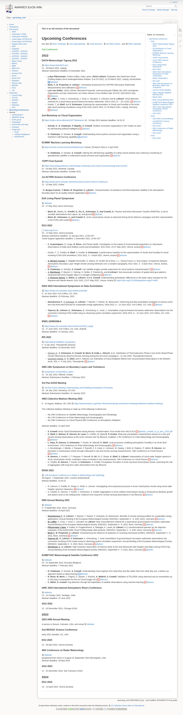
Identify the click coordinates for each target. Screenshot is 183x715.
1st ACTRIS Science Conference (160, 61)
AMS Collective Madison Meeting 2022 (161, 94)
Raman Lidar (17, 83)
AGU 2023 (156, 133)
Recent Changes (148, 10)
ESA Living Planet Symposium (159, 66)
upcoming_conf (19, 18)
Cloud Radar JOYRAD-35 (22, 39)
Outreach (15, 127)
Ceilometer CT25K (19, 34)
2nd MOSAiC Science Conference (160, 122)
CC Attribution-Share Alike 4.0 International (127, 706)
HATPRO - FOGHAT (20, 51)
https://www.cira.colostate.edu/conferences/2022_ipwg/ (69, 326)
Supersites (13, 93)
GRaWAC (15, 49)
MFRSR (15, 85)
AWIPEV (15, 100)
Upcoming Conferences (19, 110)
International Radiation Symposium (60, 342)
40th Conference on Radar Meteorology (162, 129)
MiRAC (14, 64)
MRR (14, 66)
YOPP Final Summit (160, 58)
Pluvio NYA (16, 78)
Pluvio (14, 76)
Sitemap (174, 10)
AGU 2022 (156, 113)
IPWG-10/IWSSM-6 (160, 78)
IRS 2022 (156, 81)
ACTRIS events (113, 44)
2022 (153, 41)
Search (176, 6)
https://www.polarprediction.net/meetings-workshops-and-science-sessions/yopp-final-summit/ (86, 166)
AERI (14, 32)
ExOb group (16, 120)
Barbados (15, 105)
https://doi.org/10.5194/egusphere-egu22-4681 (137, 280)
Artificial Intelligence (22, 134)
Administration (17, 115)
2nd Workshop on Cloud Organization (161, 49)
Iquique (15, 103)
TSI (13, 90)
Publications (14, 27)
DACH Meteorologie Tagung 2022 (163, 45)
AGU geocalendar (77, 44)
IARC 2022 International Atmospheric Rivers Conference (161, 109)
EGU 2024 (156, 138)
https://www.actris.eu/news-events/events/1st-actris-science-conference (76, 182)
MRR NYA (16, 68)
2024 (153, 136)
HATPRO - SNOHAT (20, 54)
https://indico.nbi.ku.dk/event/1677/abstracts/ (64, 120)
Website (48, 203)
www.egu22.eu (51, 230)
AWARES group (18, 117)
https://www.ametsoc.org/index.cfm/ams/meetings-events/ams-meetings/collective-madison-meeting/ (118, 403)
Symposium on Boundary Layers (59, 372)
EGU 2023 (156, 126)
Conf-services (96, 44)
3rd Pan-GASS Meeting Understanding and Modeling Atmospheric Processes (79, 388)
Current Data (17, 95)
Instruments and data (20, 125)
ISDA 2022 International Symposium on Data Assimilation (161, 74)
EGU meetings (59, 44)
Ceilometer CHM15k (20, 37)
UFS (13, 107)
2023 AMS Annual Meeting (162, 119)
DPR (14, 46)
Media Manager (163, 10)
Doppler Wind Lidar (19, 44)
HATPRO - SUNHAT (20, 56)
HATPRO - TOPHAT (19, 59)
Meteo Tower (17, 61)
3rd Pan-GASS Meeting (161, 90)
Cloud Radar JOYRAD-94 (22, 42)
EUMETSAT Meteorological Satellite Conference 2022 (163, 103)
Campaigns (16, 122)
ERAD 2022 (157, 97)
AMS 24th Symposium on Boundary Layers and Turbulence (162, 85)
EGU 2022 (156, 69)
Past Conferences (50, 49)
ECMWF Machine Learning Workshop (162, 54)
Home (11, 25)
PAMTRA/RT (19, 137)
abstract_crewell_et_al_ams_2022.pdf (155, 431)
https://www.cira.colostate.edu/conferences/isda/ (66, 291)
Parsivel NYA (17, 73)
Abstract (54, 82)
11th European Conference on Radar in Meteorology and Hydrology (74, 475)
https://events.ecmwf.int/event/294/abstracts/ (64, 147)
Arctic (16, 132)
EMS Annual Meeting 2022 (162, 100)
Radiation (15, 81)
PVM (14, 88)
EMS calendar (134, 44)
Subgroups (16, 130)
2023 (153, 116)
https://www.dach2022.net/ (56, 65)
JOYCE (15, 98)
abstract (137, 101)
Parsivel (15, 71)
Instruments (13, 29)
